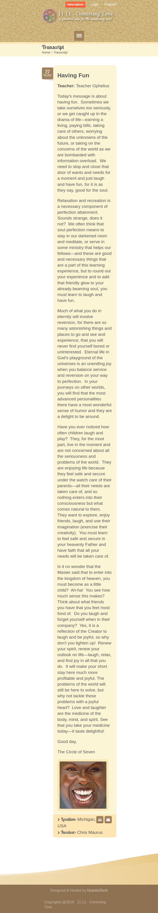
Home (46, 52)
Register (110, 4)
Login (95, 4)
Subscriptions (75, 4)
